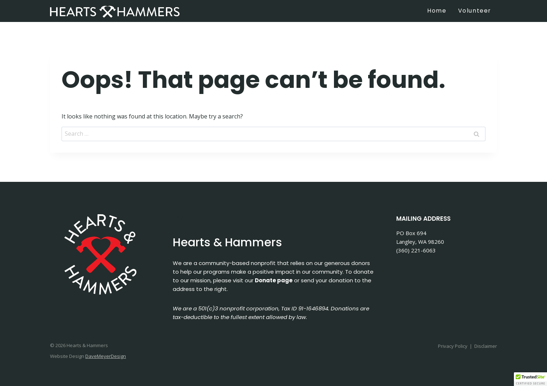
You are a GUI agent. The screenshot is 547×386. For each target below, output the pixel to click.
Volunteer (474, 10)
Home (436, 10)
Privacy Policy (452, 346)
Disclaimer (485, 346)
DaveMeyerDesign (105, 356)
